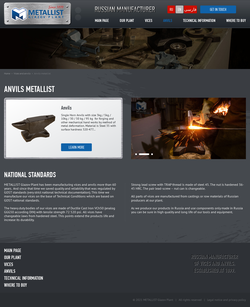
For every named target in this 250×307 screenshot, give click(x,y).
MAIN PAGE (102, 21)
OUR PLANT (127, 21)
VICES (148, 21)
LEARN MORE (76, 147)
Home (7, 73)
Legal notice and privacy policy (226, 300)
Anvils (66, 108)
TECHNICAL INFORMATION (199, 21)
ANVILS (167, 21)
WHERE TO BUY (236, 21)
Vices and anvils (22, 73)
